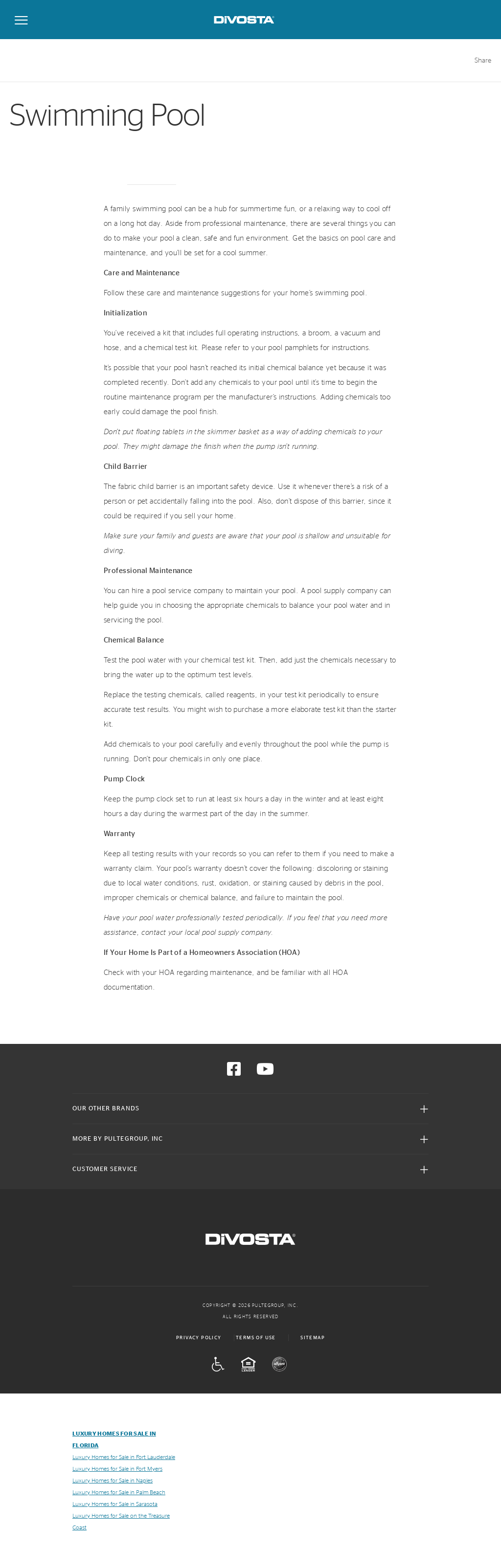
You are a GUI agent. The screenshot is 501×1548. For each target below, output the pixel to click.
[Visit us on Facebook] (234, 1072)
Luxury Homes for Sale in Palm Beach (118, 1492)
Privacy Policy (199, 1337)
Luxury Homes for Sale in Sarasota (115, 1504)
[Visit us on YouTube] (265, 1072)
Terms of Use (256, 1337)
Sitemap (312, 1337)
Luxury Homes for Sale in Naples (112, 1480)
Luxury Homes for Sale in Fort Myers (117, 1469)
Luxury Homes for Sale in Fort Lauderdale (123, 1457)
